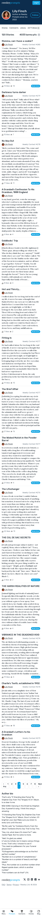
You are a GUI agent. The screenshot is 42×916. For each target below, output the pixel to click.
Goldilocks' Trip (10, 240)
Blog (38, 914)
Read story (35, 86)
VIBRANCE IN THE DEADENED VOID (20, 634)
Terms (9, 885)
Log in (36, 3)
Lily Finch (9, 45)
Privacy (16, 885)
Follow (35, 15)
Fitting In (7, 338)
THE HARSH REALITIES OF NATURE (21, 586)
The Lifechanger (11, 489)
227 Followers (33, 28)
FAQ (3, 885)
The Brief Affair (10, 389)
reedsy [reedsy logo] (11, 2)
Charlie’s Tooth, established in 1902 (21, 683)
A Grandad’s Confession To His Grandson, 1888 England (18, 191)
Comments (13, 28)
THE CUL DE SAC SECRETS (16, 537)
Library (23, 28)
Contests (22, 914)
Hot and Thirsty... (11, 289)
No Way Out (8, 141)
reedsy (11, 880)
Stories (31, 914)
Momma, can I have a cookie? (17, 41)
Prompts (12, 914)
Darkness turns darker (14, 92)
